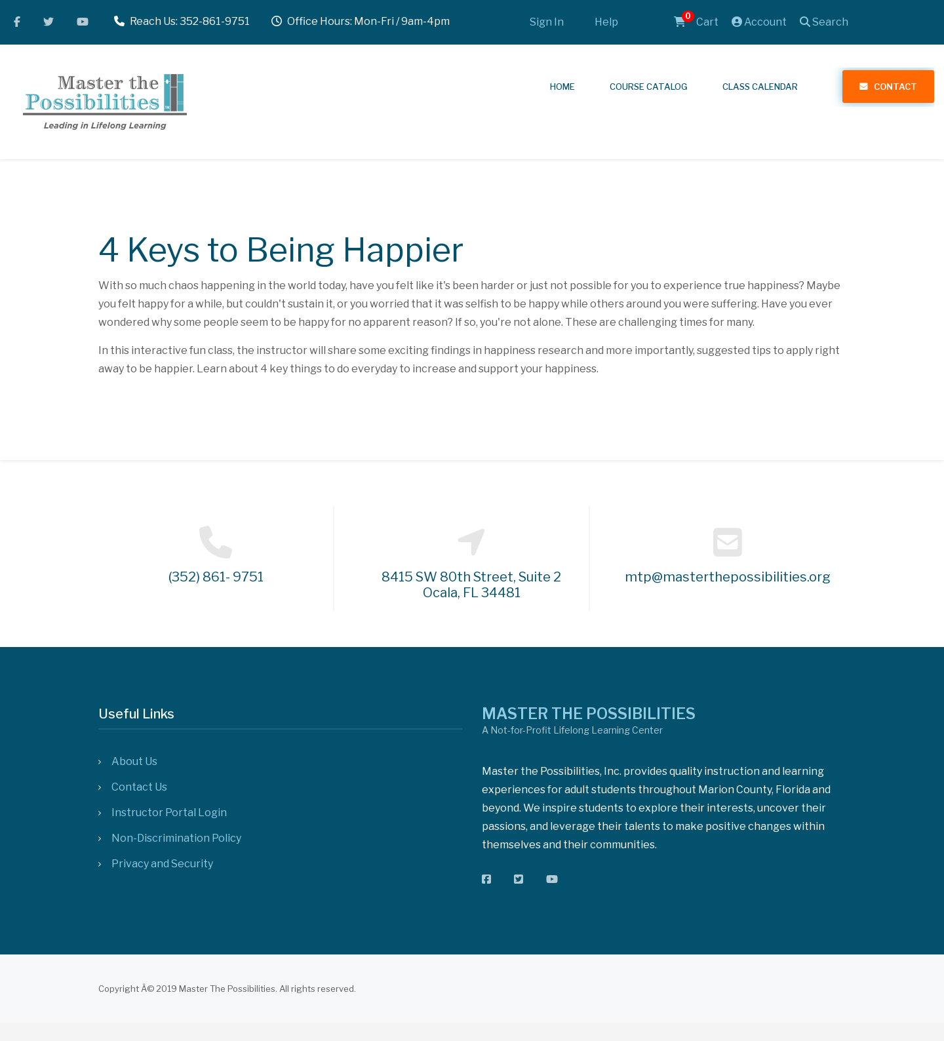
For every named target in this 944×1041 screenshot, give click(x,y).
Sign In (547, 22)
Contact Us (139, 787)
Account (759, 22)
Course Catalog (649, 86)
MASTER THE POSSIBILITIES (589, 714)
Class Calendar (760, 86)
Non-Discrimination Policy (176, 838)
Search (824, 22)
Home (562, 86)
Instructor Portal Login (169, 812)
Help (606, 22)
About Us (134, 761)
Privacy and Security (162, 863)
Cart (696, 22)
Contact (895, 86)
